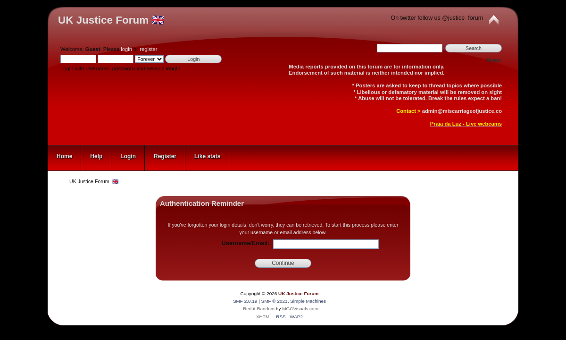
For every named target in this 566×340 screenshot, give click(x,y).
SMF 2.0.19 (245, 301)
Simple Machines (308, 301)
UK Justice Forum (298, 293)
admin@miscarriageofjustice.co (462, 111)
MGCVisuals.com (300, 308)
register (148, 49)
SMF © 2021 (274, 301)
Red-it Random (259, 308)
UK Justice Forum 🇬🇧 (111, 20)
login (126, 49)
